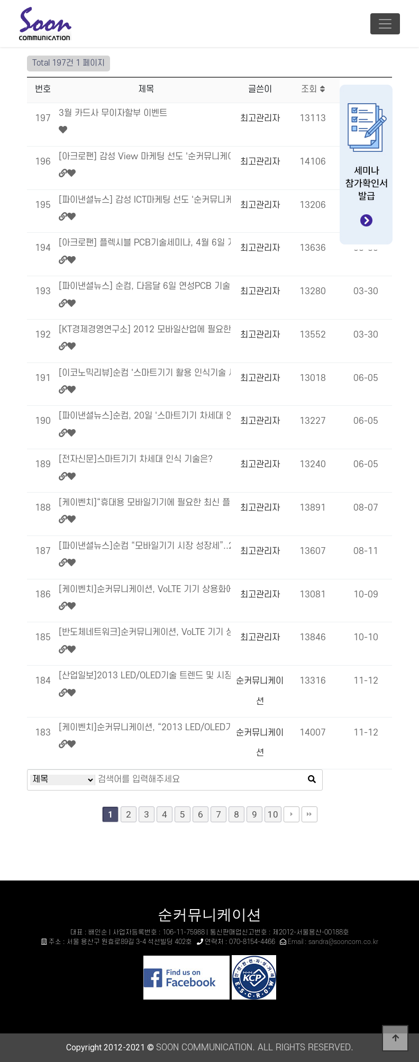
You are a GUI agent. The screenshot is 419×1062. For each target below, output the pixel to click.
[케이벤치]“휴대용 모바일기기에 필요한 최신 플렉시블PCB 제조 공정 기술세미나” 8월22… (145, 502)
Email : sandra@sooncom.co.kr (333, 942)
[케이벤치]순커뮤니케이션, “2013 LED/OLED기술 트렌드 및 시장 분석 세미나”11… (145, 727)
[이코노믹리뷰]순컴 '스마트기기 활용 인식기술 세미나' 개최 (145, 373)
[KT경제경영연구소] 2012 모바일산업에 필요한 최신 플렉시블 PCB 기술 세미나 (145, 329)
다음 (291, 814)
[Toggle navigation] (385, 23)
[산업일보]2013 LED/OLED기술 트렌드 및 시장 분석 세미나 (145, 675)
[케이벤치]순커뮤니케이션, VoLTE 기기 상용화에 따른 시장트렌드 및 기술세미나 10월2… (145, 589)
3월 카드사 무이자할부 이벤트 (113, 113)
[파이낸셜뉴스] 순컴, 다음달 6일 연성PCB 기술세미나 (145, 286)
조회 (313, 89)
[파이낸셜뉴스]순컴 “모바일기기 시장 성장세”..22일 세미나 (145, 546)
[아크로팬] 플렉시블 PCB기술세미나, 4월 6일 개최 (145, 243)
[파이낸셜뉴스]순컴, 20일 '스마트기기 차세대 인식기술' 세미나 (145, 416)
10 (273, 814)
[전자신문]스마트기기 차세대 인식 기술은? (136, 459)
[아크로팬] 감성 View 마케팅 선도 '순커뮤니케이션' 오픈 (145, 156)
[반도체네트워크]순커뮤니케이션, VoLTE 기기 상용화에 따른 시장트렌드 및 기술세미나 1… (145, 632)
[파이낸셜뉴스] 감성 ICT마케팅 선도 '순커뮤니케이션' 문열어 (145, 200)
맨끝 (309, 814)
